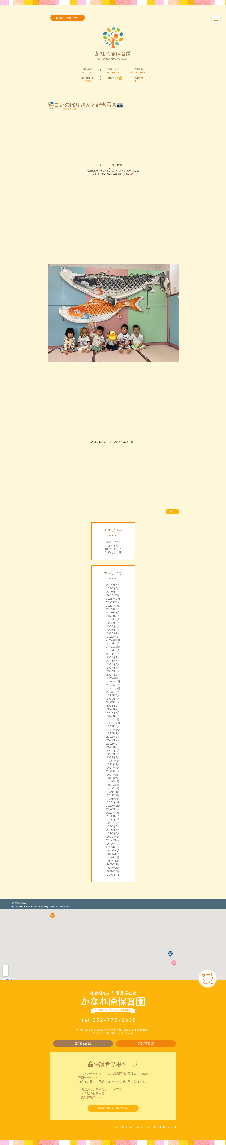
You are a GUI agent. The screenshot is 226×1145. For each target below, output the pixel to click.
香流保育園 (145, 1043)
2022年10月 (113, 729)
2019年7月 (113, 857)
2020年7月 (113, 823)
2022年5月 (113, 747)
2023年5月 (113, 705)
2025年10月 (113, 605)
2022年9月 (113, 733)
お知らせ (113, 545)
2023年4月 (113, 709)
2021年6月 (113, 785)
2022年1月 (113, 760)
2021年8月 (113, 778)
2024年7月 (113, 657)
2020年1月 (113, 836)
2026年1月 (113, 595)
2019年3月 (113, 867)
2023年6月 (113, 702)
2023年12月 (113, 681)
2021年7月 (113, 781)
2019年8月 (113, 854)
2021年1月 (113, 802)
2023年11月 (113, 685)
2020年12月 (113, 805)
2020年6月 (113, 826)
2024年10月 (113, 647)
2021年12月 (113, 764)
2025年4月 (113, 626)
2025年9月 (113, 609)
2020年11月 (113, 809)
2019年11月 (113, 843)
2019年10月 (113, 847)
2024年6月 (113, 660)
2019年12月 (113, 840)
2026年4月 (113, 585)
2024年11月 (113, 643)
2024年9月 (113, 650)
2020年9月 (113, 816)
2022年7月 (113, 740)
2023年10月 (113, 688)
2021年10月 (113, 771)
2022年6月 (113, 743)
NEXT (172, 511)
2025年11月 (113, 602)
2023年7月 (113, 698)
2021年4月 (113, 792)
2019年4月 (113, 864)
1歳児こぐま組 (113, 548)
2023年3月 (113, 712)
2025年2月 (113, 633)
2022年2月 (113, 757)
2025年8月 (113, 612)
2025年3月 (113, 629)
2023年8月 (113, 695)
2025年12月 (113, 598)
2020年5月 (113, 829)
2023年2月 (113, 716)
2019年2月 (113, 871)
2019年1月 (113, 874)
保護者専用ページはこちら (113, 1108)
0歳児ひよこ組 (113, 552)
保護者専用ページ (67, 17)
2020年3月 (113, 833)
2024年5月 (113, 664)
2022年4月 (113, 750)
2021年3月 (113, 795)
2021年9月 (113, 774)
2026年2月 (113, 591)
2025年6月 (113, 619)
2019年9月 (113, 850)
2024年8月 (113, 654)
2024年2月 (113, 674)
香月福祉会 (83, 1043)
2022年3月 (113, 754)
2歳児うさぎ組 (113, 542)
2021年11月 (113, 767)
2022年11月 (113, 726)
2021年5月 (113, 788)
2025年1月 (113, 636)
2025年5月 (113, 623)
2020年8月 (113, 819)
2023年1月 (113, 719)
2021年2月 (113, 798)
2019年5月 (113, 861)
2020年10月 (113, 812)
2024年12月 (113, 640)
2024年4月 (113, 667)
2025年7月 (113, 616)
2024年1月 (113, 678)
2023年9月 (113, 691)
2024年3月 (113, 671)
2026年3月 (113, 588)
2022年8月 (113, 736)
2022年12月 (113, 723)
